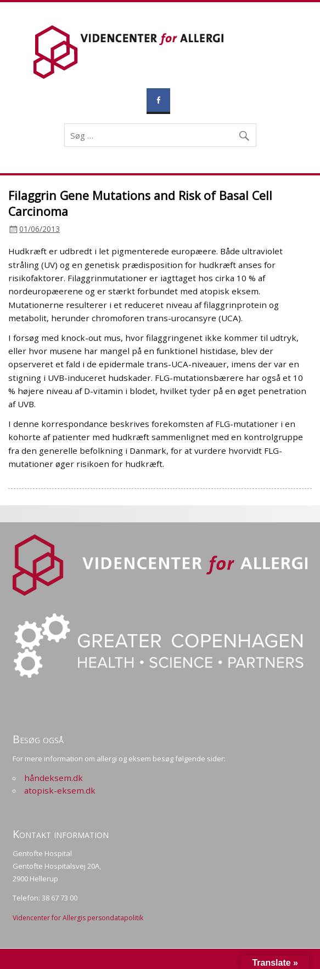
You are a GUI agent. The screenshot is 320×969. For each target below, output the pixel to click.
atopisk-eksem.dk (60, 790)
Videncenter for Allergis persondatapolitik (78, 917)
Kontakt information (61, 834)
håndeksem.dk (53, 777)
